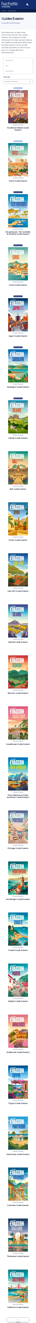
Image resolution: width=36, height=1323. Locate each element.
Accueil (4, 10)
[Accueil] (10, 4)
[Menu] (29, 4)
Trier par (6, 77)
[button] (10, 60)
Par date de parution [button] (11, 81)
